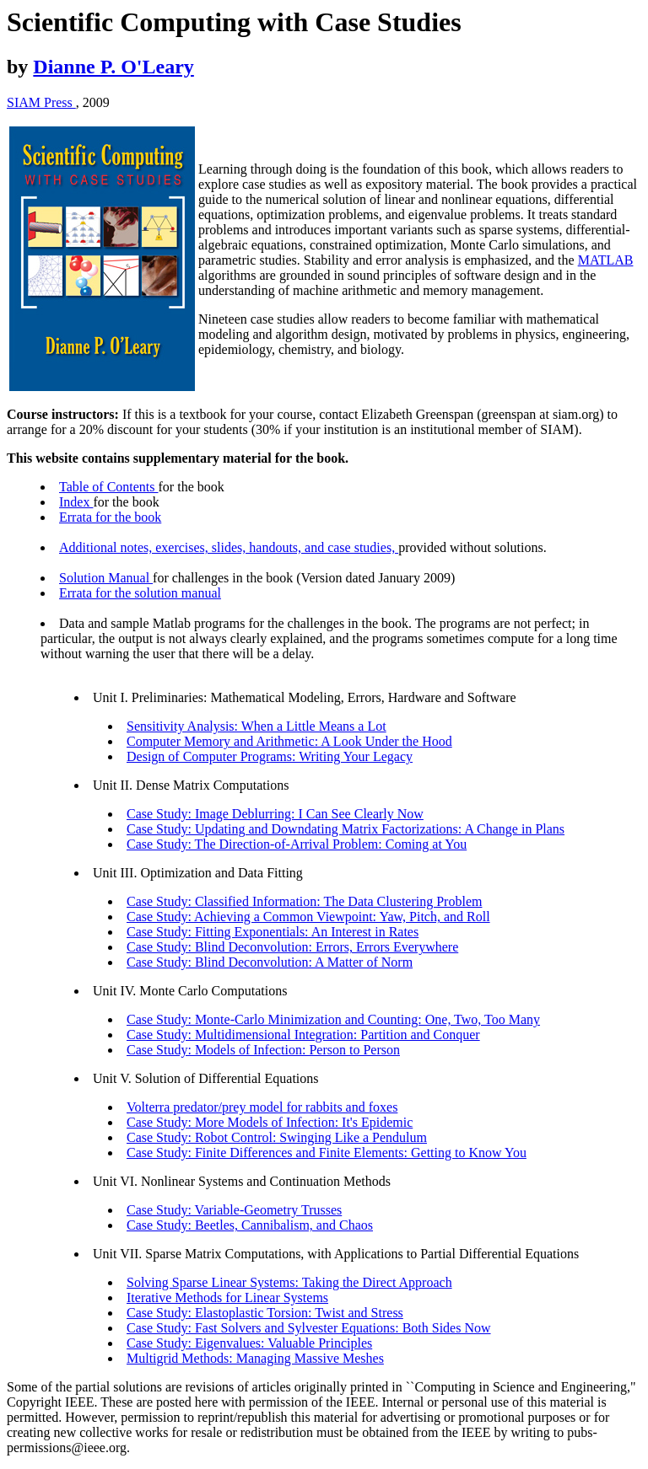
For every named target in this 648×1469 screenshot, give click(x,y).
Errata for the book (110, 517)
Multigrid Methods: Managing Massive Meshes (255, 1358)
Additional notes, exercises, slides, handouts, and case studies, (228, 547)
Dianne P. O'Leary (113, 67)
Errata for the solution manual (140, 593)
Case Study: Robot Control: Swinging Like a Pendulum (277, 1137)
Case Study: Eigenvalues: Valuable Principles (249, 1343)
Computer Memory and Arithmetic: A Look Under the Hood (289, 741)
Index (76, 502)
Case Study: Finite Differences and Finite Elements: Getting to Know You (326, 1152)
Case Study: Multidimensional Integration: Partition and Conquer (303, 1034)
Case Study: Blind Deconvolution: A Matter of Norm (270, 962)
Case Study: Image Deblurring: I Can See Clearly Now (275, 814)
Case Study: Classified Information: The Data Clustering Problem (304, 901)
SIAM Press (41, 102)
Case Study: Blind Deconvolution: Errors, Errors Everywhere (292, 947)
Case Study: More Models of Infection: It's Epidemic (270, 1122)
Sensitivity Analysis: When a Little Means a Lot (256, 726)
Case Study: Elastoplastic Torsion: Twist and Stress (265, 1312)
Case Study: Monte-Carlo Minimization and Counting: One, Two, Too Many (333, 1019)
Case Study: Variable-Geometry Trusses (234, 1210)
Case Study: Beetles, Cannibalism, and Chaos (250, 1225)
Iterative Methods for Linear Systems (227, 1297)
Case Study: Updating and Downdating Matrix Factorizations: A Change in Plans (345, 829)
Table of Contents (109, 487)
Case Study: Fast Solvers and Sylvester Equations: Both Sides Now (309, 1328)
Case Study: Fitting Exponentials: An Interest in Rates (272, 932)
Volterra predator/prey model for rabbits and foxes (262, 1107)
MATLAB (606, 260)
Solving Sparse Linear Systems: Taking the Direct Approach (289, 1282)
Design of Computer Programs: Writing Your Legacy (270, 756)
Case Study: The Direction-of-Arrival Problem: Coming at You (297, 844)
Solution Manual (106, 578)
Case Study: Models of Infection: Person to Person (263, 1050)
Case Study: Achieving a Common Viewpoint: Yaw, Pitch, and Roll (308, 916)
